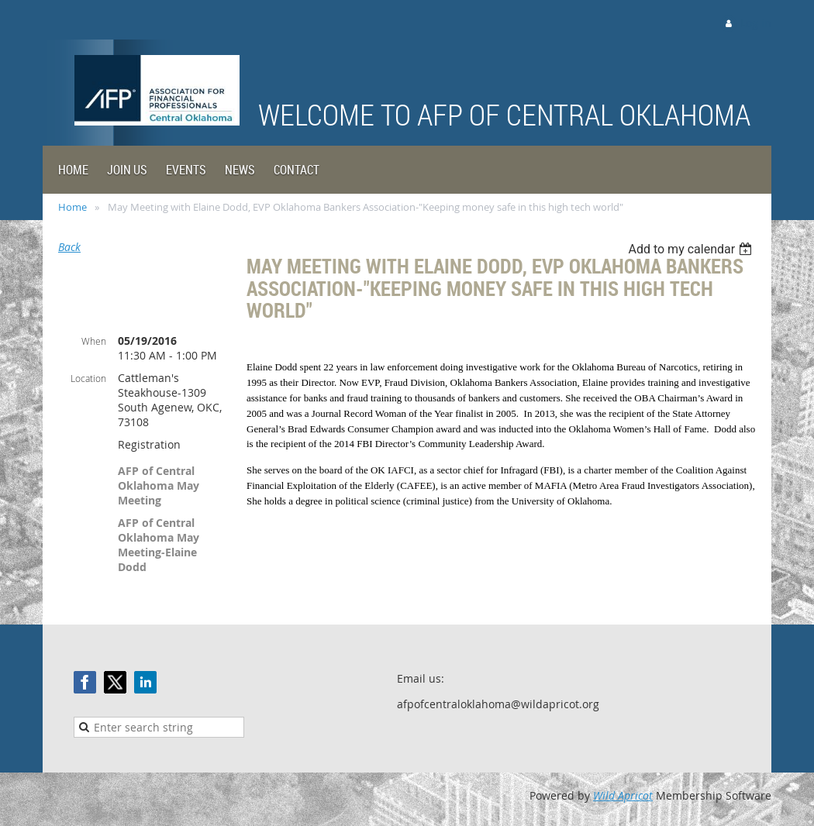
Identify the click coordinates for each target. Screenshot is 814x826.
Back (69, 246)
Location (88, 378)
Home (72, 207)
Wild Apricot (623, 795)
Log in (755, 22)
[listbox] (692, 249)
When (93, 341)
